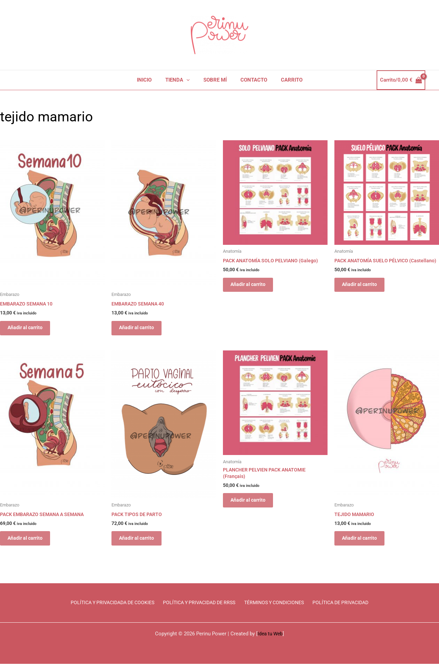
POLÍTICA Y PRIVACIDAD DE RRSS (200, 609)
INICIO (151, 80)
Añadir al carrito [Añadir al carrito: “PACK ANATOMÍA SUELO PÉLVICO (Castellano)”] (363, 292)
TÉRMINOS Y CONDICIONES (276, 609)
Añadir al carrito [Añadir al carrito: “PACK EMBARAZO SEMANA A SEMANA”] (29, 543)
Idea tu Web (270, 640)
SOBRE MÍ (215, 80)
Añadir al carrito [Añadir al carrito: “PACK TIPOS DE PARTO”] (140, 543)
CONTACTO (250, 80)
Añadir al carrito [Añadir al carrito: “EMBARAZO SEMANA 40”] (140, 329)
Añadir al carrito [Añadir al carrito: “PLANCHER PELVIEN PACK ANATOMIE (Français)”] (252, 505)
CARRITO (285, 80)
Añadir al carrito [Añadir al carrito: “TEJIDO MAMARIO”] (363, 543)
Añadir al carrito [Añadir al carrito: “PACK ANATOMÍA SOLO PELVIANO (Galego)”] (252, 286)
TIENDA (181, 80)
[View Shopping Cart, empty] (401, 80)
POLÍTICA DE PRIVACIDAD (344, 609)
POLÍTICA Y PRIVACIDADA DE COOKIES (110, 609)
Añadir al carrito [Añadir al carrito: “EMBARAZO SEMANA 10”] (29, 329)
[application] (190, 80)
